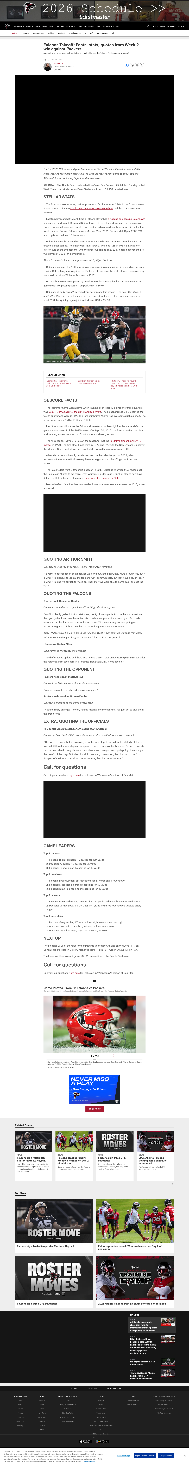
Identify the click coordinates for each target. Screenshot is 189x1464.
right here (74, 775)
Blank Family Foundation (163, 1400)
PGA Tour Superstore (164, 1413)
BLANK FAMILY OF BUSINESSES (164, 1396)
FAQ (100, 1430)
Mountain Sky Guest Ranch (164, 1409)
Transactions (42, 1417)
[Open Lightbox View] (94, 1033)
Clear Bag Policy (67, 1413)
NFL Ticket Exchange (101, 1421)
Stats (42, 1409)
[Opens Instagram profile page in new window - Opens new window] (59, 69)
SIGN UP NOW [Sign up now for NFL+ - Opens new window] (94, 1109)
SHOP (134, 1396)
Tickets (100, 1405)
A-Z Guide (67, 1409)
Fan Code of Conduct (67, 1417)
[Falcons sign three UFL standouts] (115, 1152)
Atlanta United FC (164, 1405)
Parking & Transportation (67, 1405)
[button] (91, 1184)
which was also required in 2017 (101, 477)
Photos (20, 1409)
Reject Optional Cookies (144, 1456)
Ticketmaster (101, 1413)
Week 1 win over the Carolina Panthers (91, 208)
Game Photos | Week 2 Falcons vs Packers (74, 988)
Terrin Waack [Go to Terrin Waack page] (58, 64)
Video (20, 1405)
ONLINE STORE (133, 1400)
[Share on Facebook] (127, 66)
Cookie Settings (123, 1456)
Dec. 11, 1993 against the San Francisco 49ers (74, 411)
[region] (94, 1456)
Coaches (42, 1425)
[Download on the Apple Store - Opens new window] (85, 1442)
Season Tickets (101, 1409)
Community (20, 1421)
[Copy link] (142, 65)
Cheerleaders (20, 1417)
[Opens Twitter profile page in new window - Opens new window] (55, 69)
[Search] (148, 26)
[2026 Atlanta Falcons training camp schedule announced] (155, 1152)
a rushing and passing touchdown (126, 218)
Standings (42, 1421)
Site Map (20, 1425)
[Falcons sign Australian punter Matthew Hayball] (33, 1153)
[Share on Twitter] (132, 66)
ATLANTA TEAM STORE (134, 1405)
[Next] (113, 1055)
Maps (68, 1400)
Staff (42, 1430)
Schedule (42, 1400)
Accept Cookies (166, 1456)
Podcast (20, 1413)
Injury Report (42, 1413)
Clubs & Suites (101, 1417)
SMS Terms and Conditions (100, 1434)
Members (101, 1400)
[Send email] (137, 66)
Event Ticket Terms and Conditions (101, 1425)
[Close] (185, 1456)
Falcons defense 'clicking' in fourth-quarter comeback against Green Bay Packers (58, 383)
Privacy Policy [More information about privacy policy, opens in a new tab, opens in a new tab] (89, 1461)
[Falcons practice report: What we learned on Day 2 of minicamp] (74, 1152)
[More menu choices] (117, 26)
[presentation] (173, 1184)
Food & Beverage (67, 1421)
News (20, 1400)
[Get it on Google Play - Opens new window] (103, 1443)
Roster (42, 1405)
